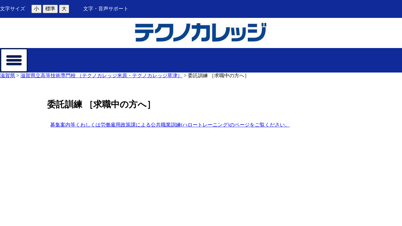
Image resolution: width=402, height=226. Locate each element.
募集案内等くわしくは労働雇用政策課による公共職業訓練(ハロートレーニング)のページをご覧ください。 (170, 124)
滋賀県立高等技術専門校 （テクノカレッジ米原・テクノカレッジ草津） (101, 75)
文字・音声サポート (105, 8)
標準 (50, 8)
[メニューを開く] (14, 60)
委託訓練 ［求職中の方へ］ (218, 75)
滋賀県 (7, 75)
